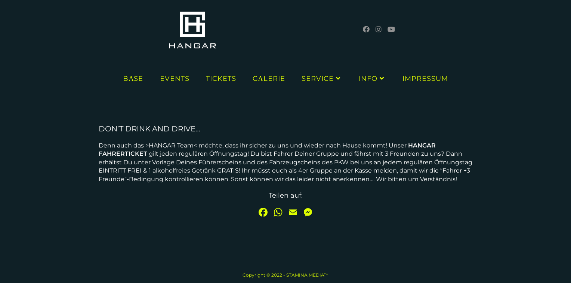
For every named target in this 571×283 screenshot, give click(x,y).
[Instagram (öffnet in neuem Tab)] (379, 29)
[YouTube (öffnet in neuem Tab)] (391, 29)
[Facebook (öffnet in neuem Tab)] (366, 29)
